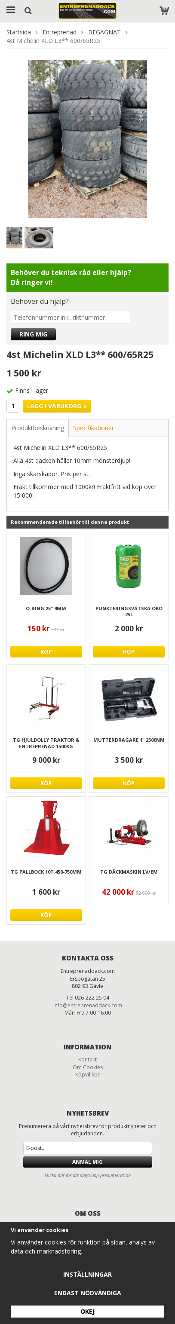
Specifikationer (93, 428)
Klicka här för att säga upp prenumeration (87, 1175)
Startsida (18, 32)
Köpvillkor (87, 1074)
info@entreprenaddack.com (87, 1005)
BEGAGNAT (104, 32)
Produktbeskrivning (37, 428)
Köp (46, 651)
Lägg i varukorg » (57, 406)
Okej (87, 1311)
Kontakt (87, 1059)
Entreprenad (60, 32)
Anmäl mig (87, 1161)
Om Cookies (88, 1067)
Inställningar (87, 1274)
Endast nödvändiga (87, 1293)
